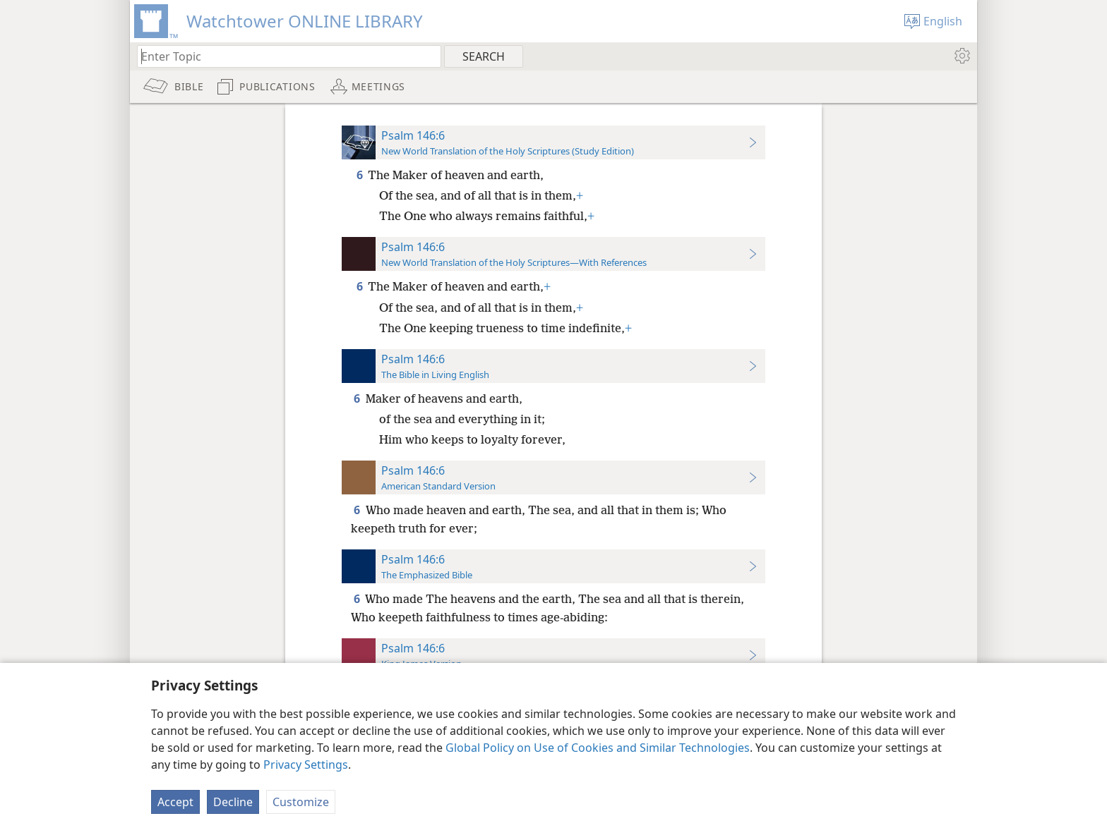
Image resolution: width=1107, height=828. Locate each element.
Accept (175, 802)
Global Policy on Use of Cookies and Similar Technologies (597, 747)
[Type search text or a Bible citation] (282, 56)
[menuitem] (961, 55)
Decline (233, 802)
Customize (301, 802)
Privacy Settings (305, 764)
